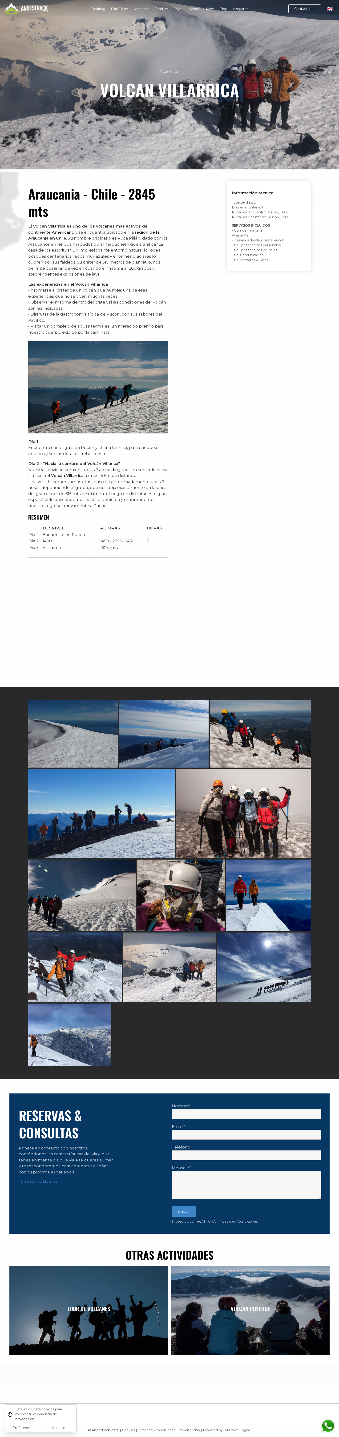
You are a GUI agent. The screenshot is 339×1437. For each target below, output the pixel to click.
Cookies (128, 1430)
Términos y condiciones (38, 1181)
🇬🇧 (330, 9)
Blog (223, 9)
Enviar (184, 1211)
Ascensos (141, 9)
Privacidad (226, 1221)
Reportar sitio (189, 1430)
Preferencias (22, 1428)
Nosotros (240, 9)
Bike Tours (119, 9)
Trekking (98, 9)
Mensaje (180, 1167)
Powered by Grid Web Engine (227, 1430)
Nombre (180, 1106)
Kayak (178, 9)
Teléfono (181, 1147)
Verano (194, 9)
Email (177, 1126)
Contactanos (304, 9)
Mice (210, 9)
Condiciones (248, 1221)
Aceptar (58, 1428)
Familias (161, 9)
